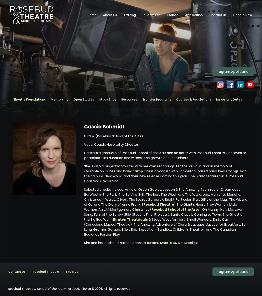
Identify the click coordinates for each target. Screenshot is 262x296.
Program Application (233, 71)
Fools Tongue (230, 171)
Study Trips (107, 99)
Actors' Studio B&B (163, 242)
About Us (110, 15)
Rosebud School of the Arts (175, 209)
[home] (31, 15)
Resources (129, 99)
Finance (173, 15)
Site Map (72, 272)
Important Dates (229, 99)
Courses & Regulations (193, 99)
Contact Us (218, 15)
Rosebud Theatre (158, 204)
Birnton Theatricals (130, 219)
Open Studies (83, 99)
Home (91, 15)
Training (130, 15)
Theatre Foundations (29, 99)
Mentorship (59, 99)
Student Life (151, 15)
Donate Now (242, 15)
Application (194, 15)
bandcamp (133, 171)
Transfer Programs (156, 99)
